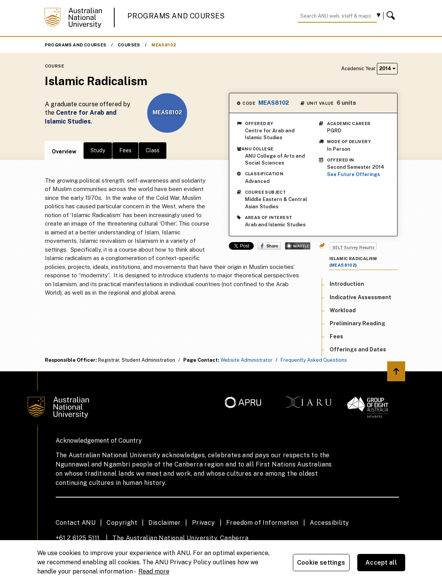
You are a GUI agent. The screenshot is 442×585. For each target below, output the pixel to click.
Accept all (381, 562)
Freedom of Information (262, 522)
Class (152, 150)
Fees (125, 150)
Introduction (347, 284)
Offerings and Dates (358, 349)
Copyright (122, 522)
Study (97, 150)
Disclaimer (164, 522)
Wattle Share (298, 246)
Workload (343, 310)
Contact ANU (75, 522)
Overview (64, 151)
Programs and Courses (176, 16)
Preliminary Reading (357, 323)
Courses (129, 45)
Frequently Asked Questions (314, 360)
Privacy (203, 522)
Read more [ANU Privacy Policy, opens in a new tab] (153, 571)
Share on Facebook (269, 246)
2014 (387, 68)
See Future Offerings (353, 174)
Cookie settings (321, 562)
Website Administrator (246, 360)
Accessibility (329, 522)
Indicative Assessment (360, 297)
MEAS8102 (163, 45)
